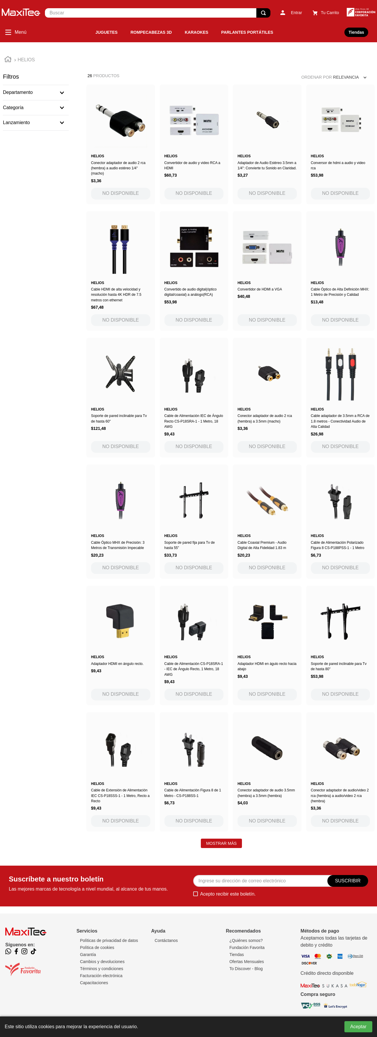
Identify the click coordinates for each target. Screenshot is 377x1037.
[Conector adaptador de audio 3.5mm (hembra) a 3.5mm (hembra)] (267, 772)
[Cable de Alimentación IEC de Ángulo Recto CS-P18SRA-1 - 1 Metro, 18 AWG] (194, 397)
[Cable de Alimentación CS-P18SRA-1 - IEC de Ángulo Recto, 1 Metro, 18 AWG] (194, 645)
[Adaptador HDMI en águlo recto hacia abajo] (267, 645)
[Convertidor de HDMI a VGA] (267, 271)
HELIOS (26, 59)
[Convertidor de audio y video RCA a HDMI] (194, 144)
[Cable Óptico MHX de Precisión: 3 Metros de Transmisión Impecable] (120, 522)
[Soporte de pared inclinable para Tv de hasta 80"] (340, 645)
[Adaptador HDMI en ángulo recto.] (120, 645)
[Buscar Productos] (263, 13)
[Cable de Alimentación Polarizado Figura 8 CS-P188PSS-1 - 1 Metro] (340, 522)
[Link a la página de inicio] (8, 60)
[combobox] (157, 13)
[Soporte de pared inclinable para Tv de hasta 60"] (120, 397)
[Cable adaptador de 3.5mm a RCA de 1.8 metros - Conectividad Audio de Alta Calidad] (340, 397)
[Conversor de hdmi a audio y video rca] (340, 144)
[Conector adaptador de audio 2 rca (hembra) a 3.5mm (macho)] (267, 397)
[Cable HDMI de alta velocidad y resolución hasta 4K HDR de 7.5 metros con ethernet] (120, 271)
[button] (36, 92)
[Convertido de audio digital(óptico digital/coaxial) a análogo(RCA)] (194, 271)
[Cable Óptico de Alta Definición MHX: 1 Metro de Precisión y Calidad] (340, 271)
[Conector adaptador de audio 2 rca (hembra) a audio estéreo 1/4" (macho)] (120, 144)
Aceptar (358, 1026)
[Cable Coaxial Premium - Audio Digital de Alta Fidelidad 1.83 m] (267, 522)
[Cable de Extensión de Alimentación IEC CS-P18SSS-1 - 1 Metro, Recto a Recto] (120, 772)
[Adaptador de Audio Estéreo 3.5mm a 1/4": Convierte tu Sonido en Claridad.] (267, 144)
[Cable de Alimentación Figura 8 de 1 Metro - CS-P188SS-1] (194, 772)
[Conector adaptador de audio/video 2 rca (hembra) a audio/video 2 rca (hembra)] (340, 772)
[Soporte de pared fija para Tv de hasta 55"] (194, 522)
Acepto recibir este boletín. (227, 893)
